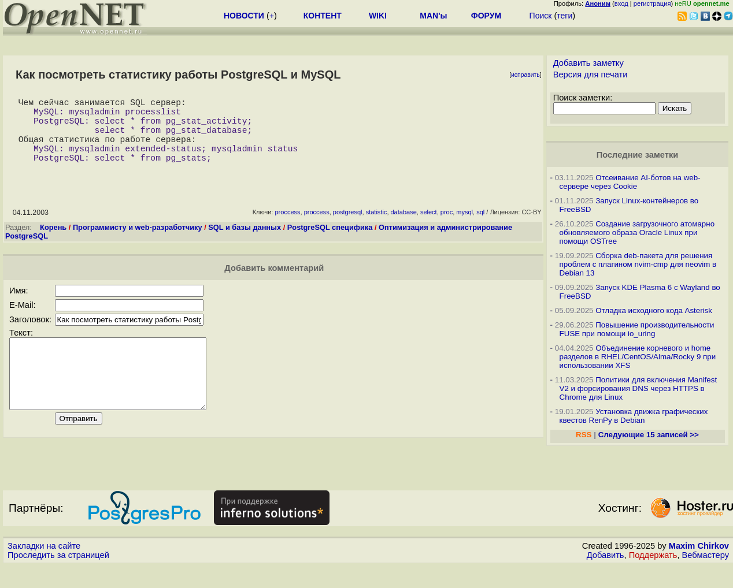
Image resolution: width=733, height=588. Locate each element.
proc (446, 228)
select (428, 228)
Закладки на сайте (44, 567)
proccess (287, 228)
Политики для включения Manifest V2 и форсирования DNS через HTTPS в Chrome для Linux (638, 388)
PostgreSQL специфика (330, 243)
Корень (53, 243)
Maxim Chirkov (699, 567)
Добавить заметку (588, 63)
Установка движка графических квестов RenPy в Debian (634, 416)
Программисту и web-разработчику (137, 243)
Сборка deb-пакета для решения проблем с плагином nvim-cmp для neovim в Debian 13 (638, 264)
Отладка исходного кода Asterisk (653, 310)
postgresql (347, 228)
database (404, 228)
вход (621, 3)
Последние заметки (638, 154)
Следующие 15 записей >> (648, 434)
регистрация (652, 3)
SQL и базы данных (244, 243)
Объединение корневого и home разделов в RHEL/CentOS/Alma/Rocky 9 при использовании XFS (638, 357)
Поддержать (653, 577)
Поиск (541, 15)
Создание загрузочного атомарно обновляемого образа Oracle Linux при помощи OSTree (637, 232)
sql (480, 228)
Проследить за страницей (58, 577)
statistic (376, 228)
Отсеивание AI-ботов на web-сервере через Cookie (630, 182)
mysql (464, 228)
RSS (583, 434)
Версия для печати (590, 74)
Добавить (605, 577)
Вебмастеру (705, 577)
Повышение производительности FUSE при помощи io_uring (637, 329)
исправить (525, 75)
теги (564, 15)
